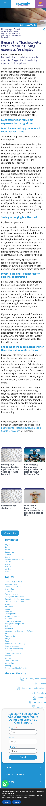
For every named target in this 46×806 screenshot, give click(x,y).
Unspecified (9, 589)
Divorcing (8, 611)
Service (7, 564)
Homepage (6, 29)
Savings (8, 658)
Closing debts (10, 613)
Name (12, 727)
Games (7, 557)
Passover (8, 618)
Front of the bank (12, 594)
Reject (17, 802)
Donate (40, 6)
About (7, 609)
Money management (13, 616)
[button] (43, 29)
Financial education (13, 653)
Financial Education (13, 586)
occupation (9, 663)
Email (12, 737)
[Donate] (40, 3)
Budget (7, 638)
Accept (7, 802)
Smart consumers (10, 30)
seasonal (8, 591)
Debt (7, 641)
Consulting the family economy (17, 599)
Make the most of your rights (16, 643)
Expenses (8, 650)
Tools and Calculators (13, 582)
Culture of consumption (14, 601)
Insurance (9, 628)
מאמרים (8, 566)
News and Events (11, 584)
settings (27, 798)
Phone (12, 746)
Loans (7, 604)
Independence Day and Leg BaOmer (19, 631)
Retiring (8, 626)
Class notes (9, 552)
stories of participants (13, 621)
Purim (7, 633)
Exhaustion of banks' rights (16, 668)
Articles (8, 549)
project (7, 544)
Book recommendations (14, 559)
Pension (8, 655)
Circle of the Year (11, 660)
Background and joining (14, 623)
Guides (7, 547)
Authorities (9, 606)
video (7, 571)
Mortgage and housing (14, 648)
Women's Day (10, 636)
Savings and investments (15, 596)
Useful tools (9, 554)
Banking (8, 665)
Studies (8, 561)
